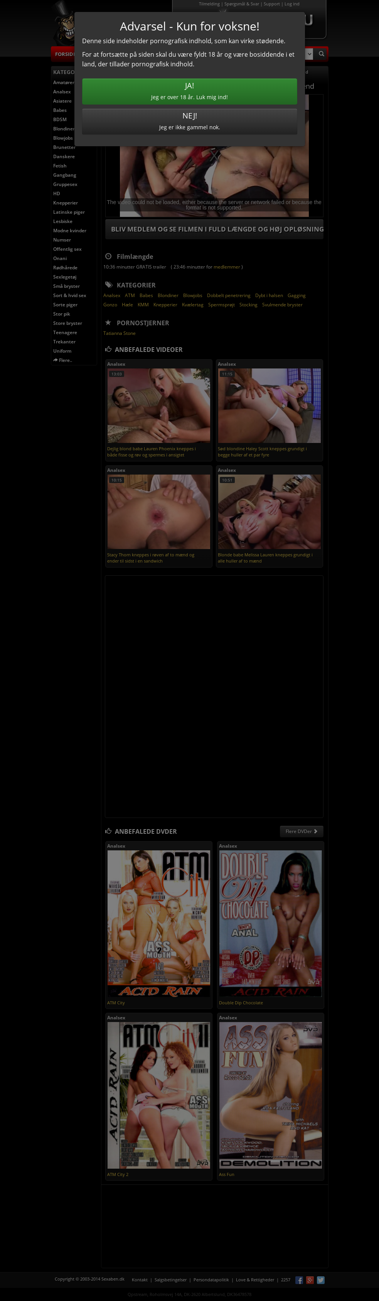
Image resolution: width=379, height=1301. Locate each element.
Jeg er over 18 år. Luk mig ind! (190, 90)
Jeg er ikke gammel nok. (190, 120)
